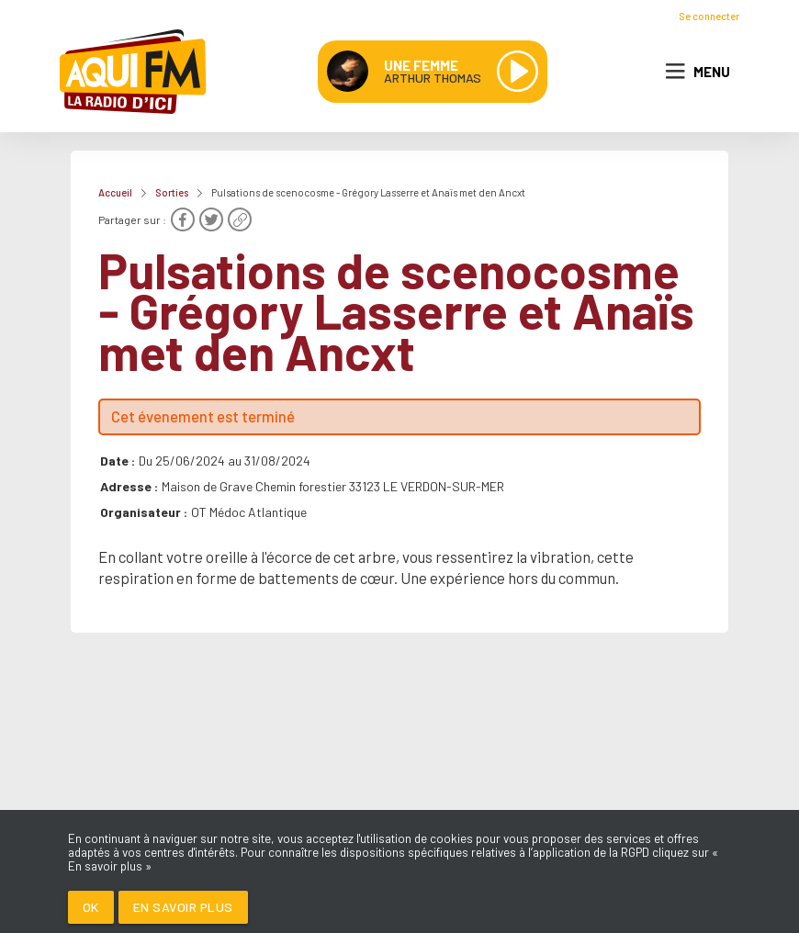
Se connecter (709, 16)
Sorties (171, 192)
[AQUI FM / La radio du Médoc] (134, 71)
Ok (91, 907)
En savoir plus (183, 907)
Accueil (115, 192)
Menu (698, 71)
